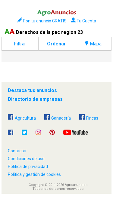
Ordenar (56, 44)
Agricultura (22, 117)
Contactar (17, 150)
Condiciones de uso (26, 158)
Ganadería (57, 117)
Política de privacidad (28, 166)
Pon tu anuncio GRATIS (42, 20)
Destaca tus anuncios (32, 90)
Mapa (93, 44)
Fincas (88, 117)
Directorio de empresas (35, 99)
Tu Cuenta (83, 20)
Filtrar (20, 44)
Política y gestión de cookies (34, 174)
